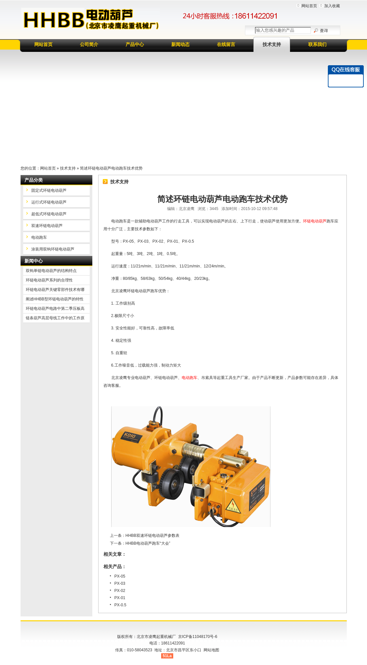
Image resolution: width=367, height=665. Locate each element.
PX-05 (120, 576)
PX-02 (120, 590)
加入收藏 (332, 6)
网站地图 (211, 650)
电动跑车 (39, 237)
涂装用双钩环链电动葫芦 (52, 249)
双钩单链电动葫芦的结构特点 (51, 270)
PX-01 (120, 598)
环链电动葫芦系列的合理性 (49, 280)
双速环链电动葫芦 (47, 225)
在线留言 (226, 44)
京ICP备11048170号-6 (197, 636)
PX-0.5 (121, 605)
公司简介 (89, 44)
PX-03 (120, 583)
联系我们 (317, 44)
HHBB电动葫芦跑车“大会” (148, 543)
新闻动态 (180, 44)
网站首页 (309, 6)
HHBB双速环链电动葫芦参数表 (152, 535)
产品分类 (33, 180)
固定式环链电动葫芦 (49, 190)
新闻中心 (33, 261)
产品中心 (135, 44)
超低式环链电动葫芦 (49, 214)
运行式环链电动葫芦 (49, 202)
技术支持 (272, 44)
